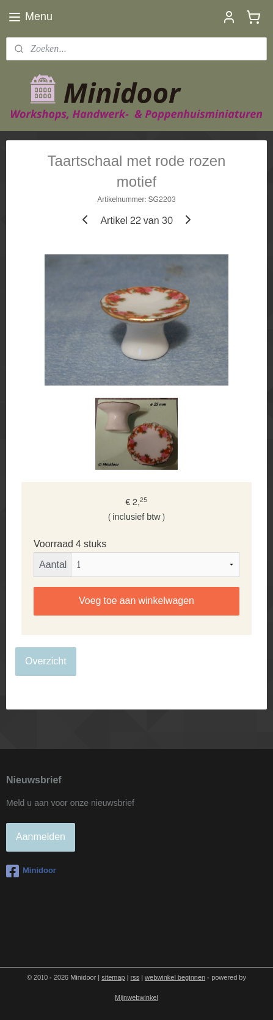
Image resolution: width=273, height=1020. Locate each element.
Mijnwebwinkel (136, 998)
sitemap (113, 977)
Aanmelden (40, 837)
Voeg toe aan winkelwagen (136, 600)
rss (135, 977)
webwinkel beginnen (175, 977)
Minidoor (31, 871)
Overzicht (46, 661)
